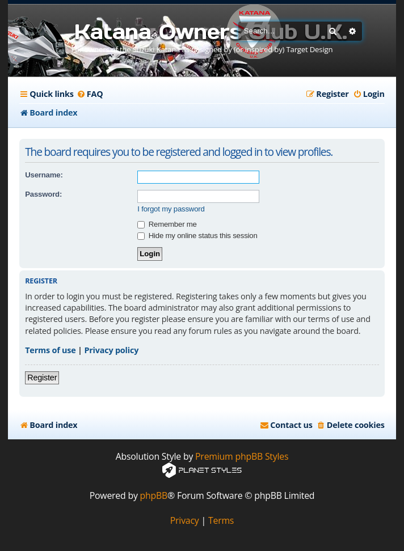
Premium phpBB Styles (241, 457)
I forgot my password (170, 209)
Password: (43, 194)
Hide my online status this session (197, 235)
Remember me (166, 224)
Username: (43, 175)
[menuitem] (90, 94)
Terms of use (50, 350)
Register (42, 377)
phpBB (154, 496)
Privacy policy (111, 350)
